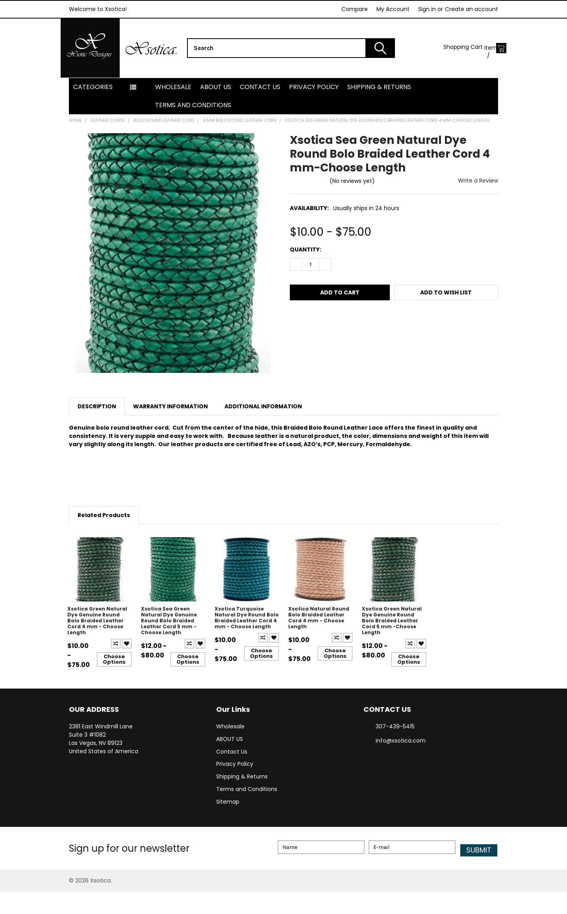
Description (97, 431)
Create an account (471, 9)
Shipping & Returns (379, 111)
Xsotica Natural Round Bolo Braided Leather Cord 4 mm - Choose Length (318, 642)
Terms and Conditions (193, 129)
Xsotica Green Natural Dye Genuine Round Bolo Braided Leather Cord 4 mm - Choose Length (97, 645)
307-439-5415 (395, 751)
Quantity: (305, 274)
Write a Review (478, 205)
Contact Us (260, 111)
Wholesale (173, 111)
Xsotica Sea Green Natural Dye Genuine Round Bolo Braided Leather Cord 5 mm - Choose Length (169, 645)
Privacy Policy (314, 111)
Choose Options (114, 684)
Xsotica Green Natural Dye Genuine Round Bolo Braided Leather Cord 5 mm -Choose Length (392, 645)
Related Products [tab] (104, 540)
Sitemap (227, 827)
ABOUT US (215, 111)
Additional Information (263, 431)
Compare (354, 9)
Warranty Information (170, 431)
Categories (93, 111)
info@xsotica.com (401, 765)
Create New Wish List (127, 668)
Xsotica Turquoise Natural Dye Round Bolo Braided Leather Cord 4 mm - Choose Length (247, 642)
